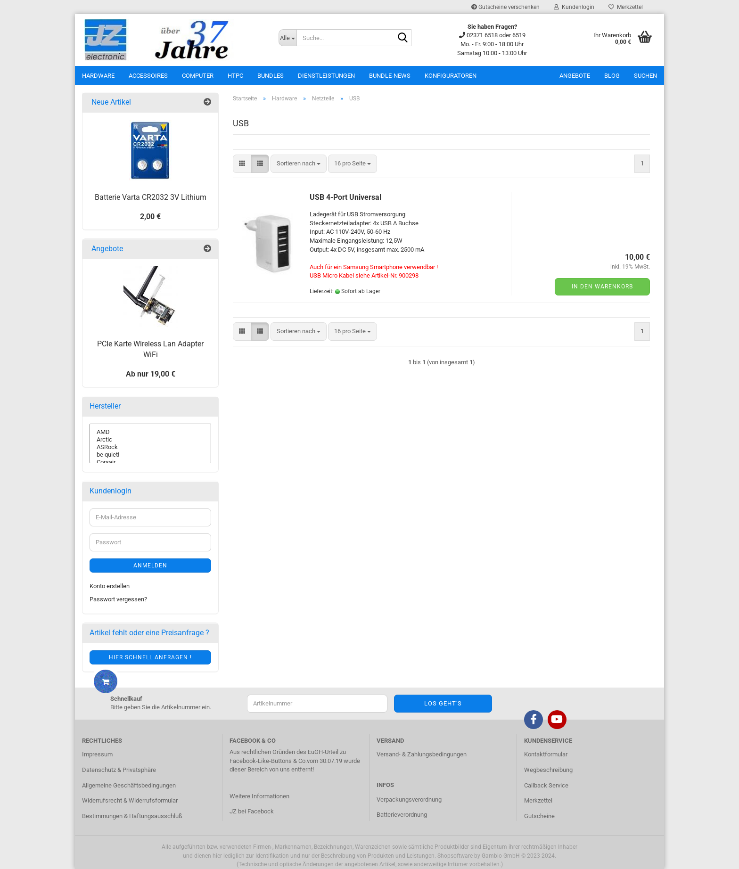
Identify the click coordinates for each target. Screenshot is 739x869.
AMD (150, 432)
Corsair (150, 462)
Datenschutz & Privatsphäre (119, 769)
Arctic (150, 439)
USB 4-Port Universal (345, 197)
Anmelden (150, 565)
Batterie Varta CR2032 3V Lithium (150, 197)
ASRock (150, 447)
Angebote (574, 75)
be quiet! (150, 455)
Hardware (98, 75)
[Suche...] (287, 37)
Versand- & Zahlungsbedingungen (422, 754)
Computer (197, 75)
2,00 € (150, 216)
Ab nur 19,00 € (150, 373)
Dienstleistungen (326, 75)
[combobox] (299, 164)
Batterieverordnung (402, 814)
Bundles (270, 75)
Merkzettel (625, 7)
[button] (242, 164)
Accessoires (148, 75)
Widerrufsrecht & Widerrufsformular (130, 800)
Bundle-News (390, 75)
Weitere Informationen (259, 796)
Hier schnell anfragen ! (150, 657)
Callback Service (546, 785)
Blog (612, 75)
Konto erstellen (110, 586)
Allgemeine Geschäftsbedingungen (129, 785)
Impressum (97, 754)
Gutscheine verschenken (505, 7)
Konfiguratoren (450, 75)
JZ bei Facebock (252, 811)
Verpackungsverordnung (409, 799)
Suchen (645, 75)
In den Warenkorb (602, 286)
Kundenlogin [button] (574, 7)
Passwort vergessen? (118, 599)
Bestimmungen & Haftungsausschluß (132, 816)
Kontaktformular (545, 754)
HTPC (235, 75)
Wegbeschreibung (548, 769)
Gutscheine (539, 816)
